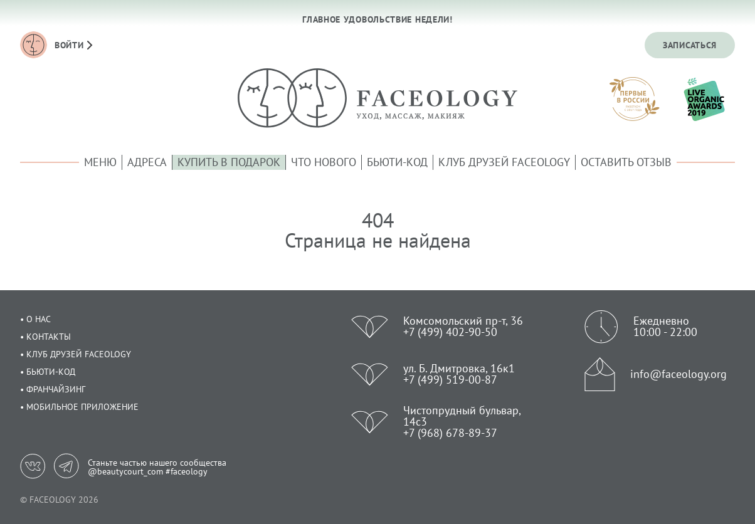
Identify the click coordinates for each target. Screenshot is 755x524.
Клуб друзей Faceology (504, 162)
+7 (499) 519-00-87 (450, 379)
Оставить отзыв (626, 162)
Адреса (147, 162)
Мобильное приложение (82, 406)
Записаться (690, 45)
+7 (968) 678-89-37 (450, 433)
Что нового (323, 162)
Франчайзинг (55, 389)
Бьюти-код (397, 162)
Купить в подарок (228, 162)
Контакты (48, 336)
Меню (100, 162)
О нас (38, 319)
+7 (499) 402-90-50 (450, 332)
